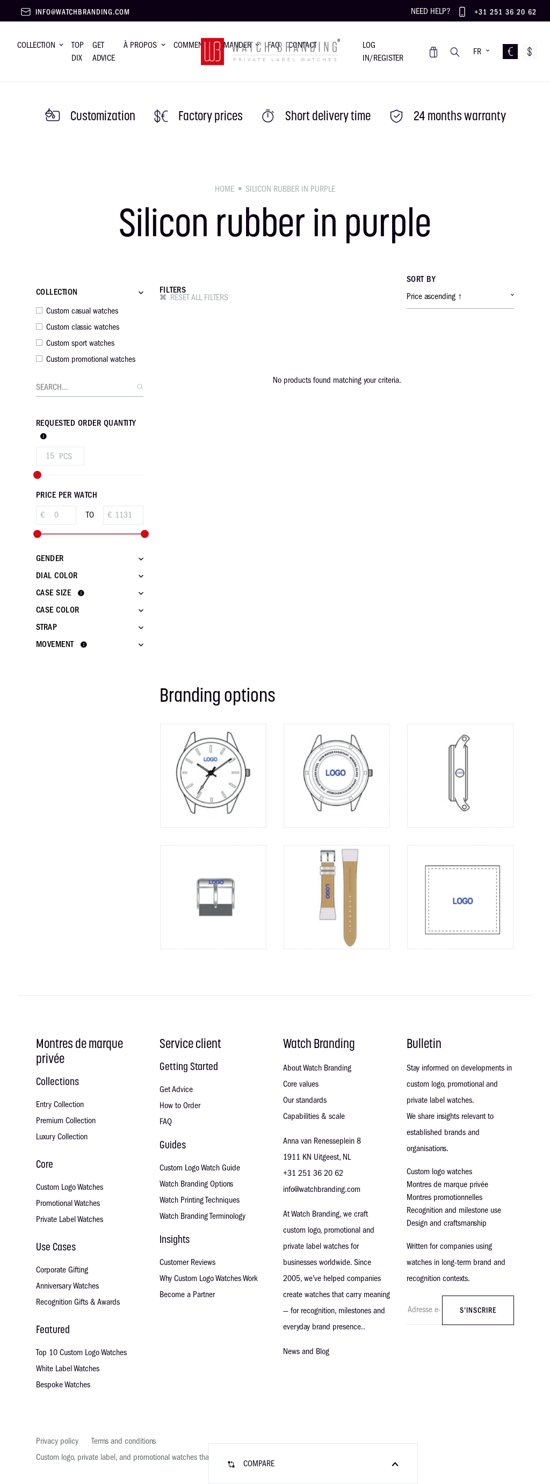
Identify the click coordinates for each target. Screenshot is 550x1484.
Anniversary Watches (67, 1286)
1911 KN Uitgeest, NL (317, 1157)
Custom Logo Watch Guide (200, 1168)
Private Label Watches (69, 1219)
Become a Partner (187, 1294)
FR (477, 51)
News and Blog (306, 1351)
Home (224, 189)
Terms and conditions (123, 1441)
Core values (301, 1084)
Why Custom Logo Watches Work (209, 1278)
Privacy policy (57, 1441)
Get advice (103, 51)
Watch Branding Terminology (202, 1216)
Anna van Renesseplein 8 (322, 1141)
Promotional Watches (68, 1203)
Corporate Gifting (62, 1270)
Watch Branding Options (196, 1184)
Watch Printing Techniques (200, 1200)
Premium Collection (66, 1120)
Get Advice (176, 1089)
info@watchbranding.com (82, 12)
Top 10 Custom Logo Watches (81, 1352)
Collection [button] (36, 45)
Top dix (77, 51)
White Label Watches (67, 1368)
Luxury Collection (62, 1136)
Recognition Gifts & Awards (78, 1302)
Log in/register (383, 51)
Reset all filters (199, 297)
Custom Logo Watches (69, 1187)
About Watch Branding (317, 1068)
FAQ (166, 1121)
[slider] (37, 475)
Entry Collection (60, 1104)
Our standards (305, 1100)
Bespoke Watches (63, 1385)
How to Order (180, 1105)
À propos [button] (140, 45)
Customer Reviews (187, 1262)
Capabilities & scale (314, 1116)
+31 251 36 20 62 (505, 12)
